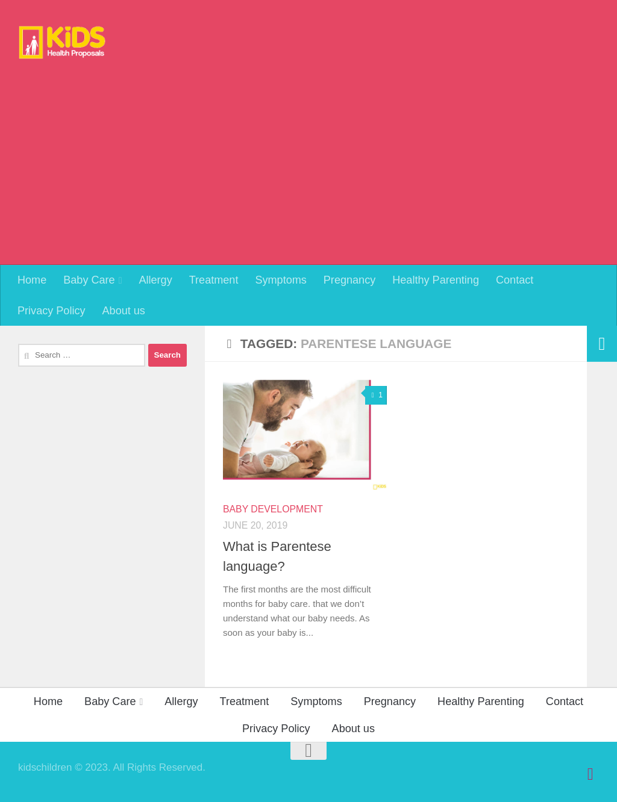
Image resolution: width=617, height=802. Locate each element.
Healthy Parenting (435, 280)
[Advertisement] (308, 174)
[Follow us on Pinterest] (590, 774)
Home (31, 280)
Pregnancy (349, 280)
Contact (514, 280)
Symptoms (280, 280)
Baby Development (273, 509)
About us (123, 311)
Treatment (214, 280)
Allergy (155, 280)
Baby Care (88, 280)
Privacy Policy (51, 311)
